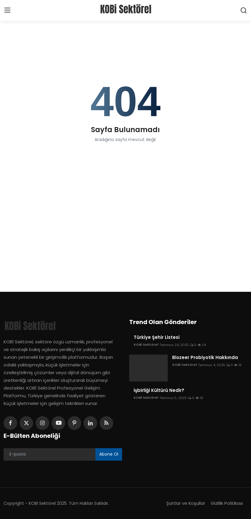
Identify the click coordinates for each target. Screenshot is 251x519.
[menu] (7, 10)
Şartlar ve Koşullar (185, 503)
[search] (243, 10)
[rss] (106, 423)
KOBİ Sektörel (146, 344)
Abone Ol (108, 454)
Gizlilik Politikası (227, 503)
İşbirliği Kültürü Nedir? (159, 390)
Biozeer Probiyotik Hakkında (205, 358)
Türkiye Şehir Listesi (157, 337)
